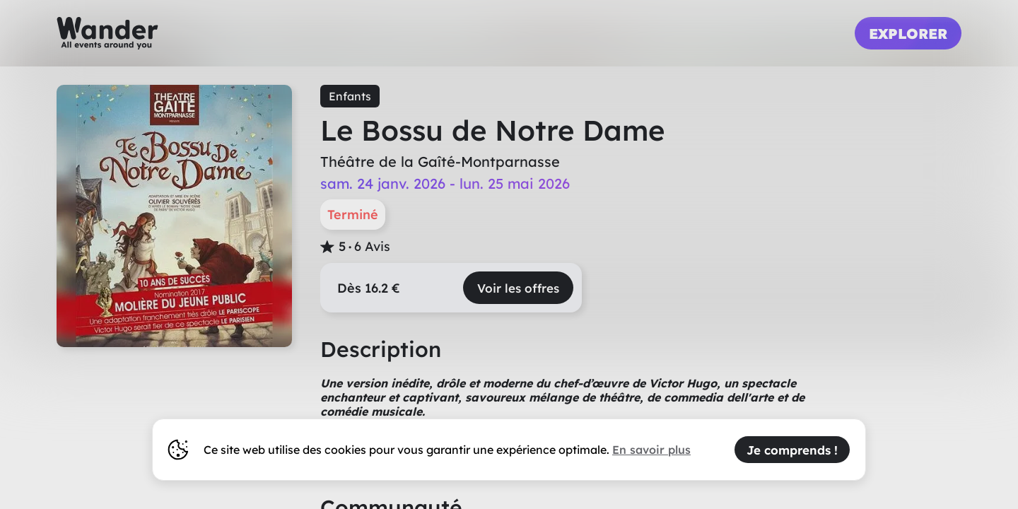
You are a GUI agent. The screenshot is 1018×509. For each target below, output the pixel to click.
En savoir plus (651, 450)
